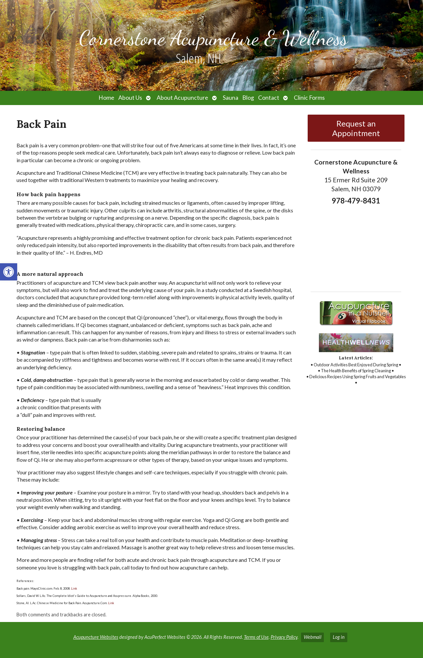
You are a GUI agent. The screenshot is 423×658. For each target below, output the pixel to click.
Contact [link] (268, 97)
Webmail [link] (312, 637)
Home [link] (106, 97)
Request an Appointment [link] (356, 128)
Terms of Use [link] (256, 637)
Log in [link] (339, 637)
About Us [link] (130, 97)
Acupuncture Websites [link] (95, 637)
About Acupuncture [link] (182, 97)
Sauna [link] (230, 97)
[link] (8, 271)
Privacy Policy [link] (284, 637)
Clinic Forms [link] (309, 97)
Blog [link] (248, 97)
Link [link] (73, 588)
